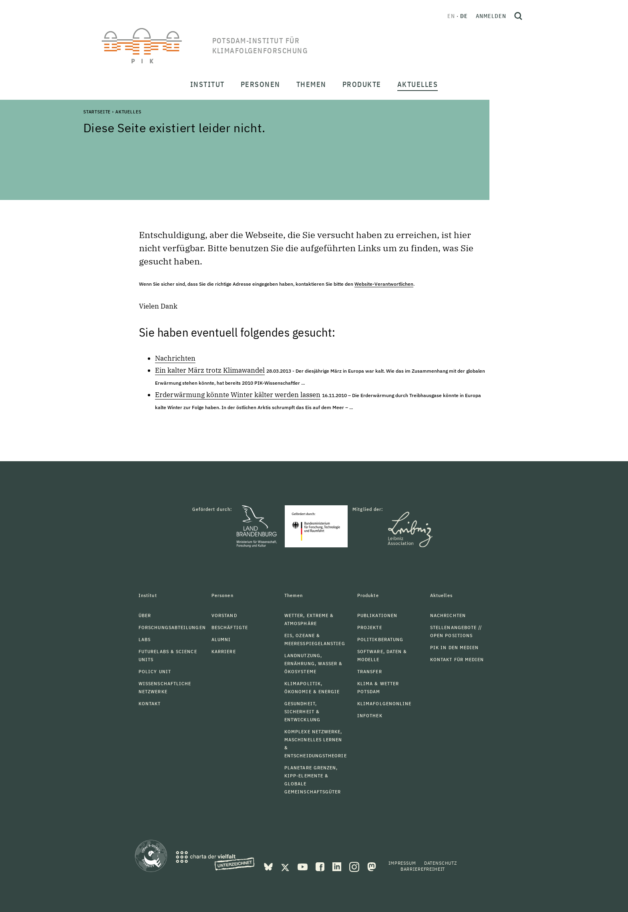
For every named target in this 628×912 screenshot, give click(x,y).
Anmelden (491, 16)
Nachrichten (175, 358)
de (464, 16)
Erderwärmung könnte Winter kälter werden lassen (237, 394)
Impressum (402, 863)
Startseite (97, 112)
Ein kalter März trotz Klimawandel (210, 370)
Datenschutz (440, 863)
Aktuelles (128, 112)
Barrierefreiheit (423, 869)
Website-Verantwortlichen (383, 284)
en (451, 16)
